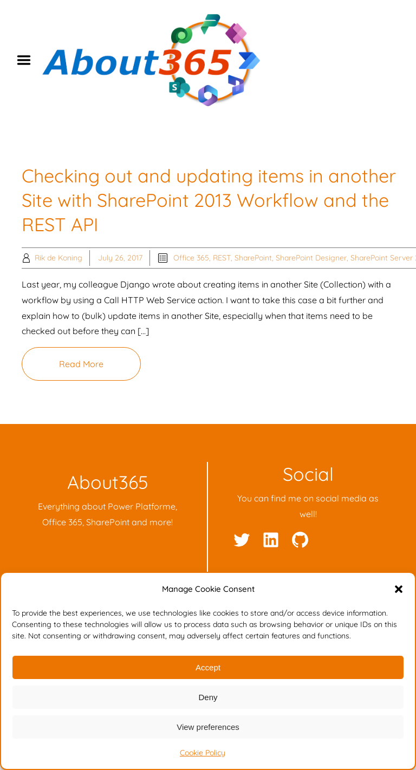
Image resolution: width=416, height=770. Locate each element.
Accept (208, 667)
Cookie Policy (202, 753)
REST (222, 258)
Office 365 (191, 258)
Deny (207, 697)
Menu (27, 60)
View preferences (208, 727)
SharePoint (253, 258)
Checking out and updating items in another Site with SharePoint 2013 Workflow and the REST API (209, 200)
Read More (81, 363)
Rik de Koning (58, 258)
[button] (398, 589)
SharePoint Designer (311, 258)
